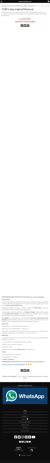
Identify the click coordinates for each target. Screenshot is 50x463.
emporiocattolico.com (25, 1)
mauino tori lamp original (35, 376)
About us (25, 427)
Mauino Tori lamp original (29, 5)
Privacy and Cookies (25, 422)
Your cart (25, 419)
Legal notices (25, 424)
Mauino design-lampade (16, 5)
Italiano (29, 455)
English (24, 455)
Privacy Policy (25, 430)
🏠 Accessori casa (6, 5)
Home (25, 413)
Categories (25, 416)
